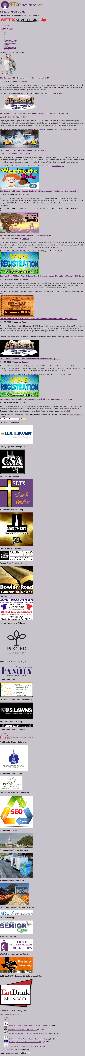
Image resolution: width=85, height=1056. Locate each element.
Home (6, 25)
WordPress (10, 1053)
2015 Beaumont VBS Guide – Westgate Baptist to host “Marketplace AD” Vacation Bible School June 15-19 (39, 191)
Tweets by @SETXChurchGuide (9, 1014)
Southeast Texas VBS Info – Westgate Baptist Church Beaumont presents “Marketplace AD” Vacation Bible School (42, 276)
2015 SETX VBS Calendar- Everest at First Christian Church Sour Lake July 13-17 (30, 359)
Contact (7, 49)
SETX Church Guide (12, 11)
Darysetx (25, 81)
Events (7, 45)
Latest (6, 1017)
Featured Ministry (10, 41)
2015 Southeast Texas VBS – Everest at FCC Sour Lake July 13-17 (24, 150)
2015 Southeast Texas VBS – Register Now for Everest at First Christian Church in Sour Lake (34, 113)
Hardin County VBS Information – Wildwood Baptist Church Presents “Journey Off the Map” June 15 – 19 (38, 319)
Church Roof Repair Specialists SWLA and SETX (22, 1030)
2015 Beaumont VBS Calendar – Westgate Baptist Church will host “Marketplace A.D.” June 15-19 (36, 399)
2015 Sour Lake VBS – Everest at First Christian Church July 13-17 (24, 78)
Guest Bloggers (10, 48)
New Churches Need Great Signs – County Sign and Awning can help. (29, 1033)
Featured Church (10, 40)
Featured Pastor (10, 43)
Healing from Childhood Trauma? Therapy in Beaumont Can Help (28, 1025)
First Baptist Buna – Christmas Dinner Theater (21, 1046)
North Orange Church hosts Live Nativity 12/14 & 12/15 (25, 1042)
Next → (4, 417)
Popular (6, 1019)
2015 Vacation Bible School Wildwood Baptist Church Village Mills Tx (25, 235)
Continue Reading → (58, 93)
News (6, 46)
